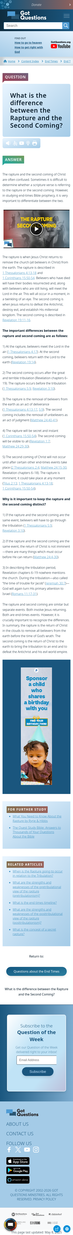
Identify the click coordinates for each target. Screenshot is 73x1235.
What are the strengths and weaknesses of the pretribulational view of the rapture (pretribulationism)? (37, 889)
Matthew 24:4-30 (45, 557)
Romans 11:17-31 (24, 594)
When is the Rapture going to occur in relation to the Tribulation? (38, 873)
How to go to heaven (28, 42)
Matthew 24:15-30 (53, 467)
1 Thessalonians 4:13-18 (20, 273)
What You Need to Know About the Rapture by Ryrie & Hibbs (37, 818)
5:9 (41, 409)
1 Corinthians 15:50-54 (19, 278)
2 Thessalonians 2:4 (25, 467)
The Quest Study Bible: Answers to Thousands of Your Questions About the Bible (37, 832)
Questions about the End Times (36, 971)
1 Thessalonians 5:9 (17, 388)
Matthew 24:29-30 (15, 446)
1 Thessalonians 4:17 (22, 352)
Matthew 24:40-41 (43, 420)
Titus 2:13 (10, 483)
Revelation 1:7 (40, 441)
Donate (36, 5)
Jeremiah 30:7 (55, 583)
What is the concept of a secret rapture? (34, 931)
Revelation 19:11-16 (16, 320)
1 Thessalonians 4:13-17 (20, 409)
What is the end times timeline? (35, 902)
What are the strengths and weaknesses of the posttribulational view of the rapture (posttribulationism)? (38, 916)
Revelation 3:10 (43, 388)
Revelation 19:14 (23, 362)
